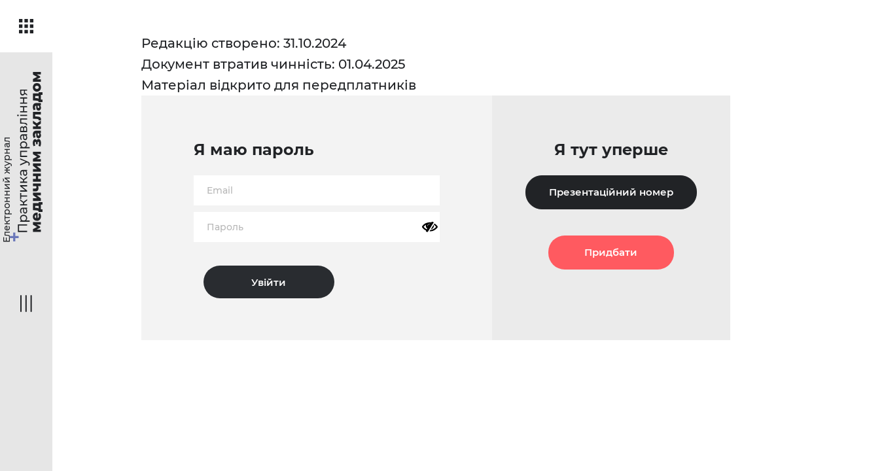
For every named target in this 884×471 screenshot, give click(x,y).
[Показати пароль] (430, 227)
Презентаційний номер (611, 192)
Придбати (610, 252)
